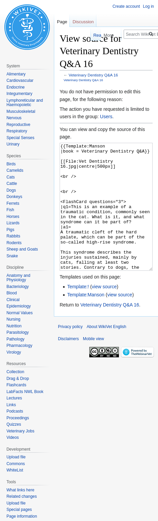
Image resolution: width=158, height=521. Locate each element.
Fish (10, 209)
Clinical (13, 299)
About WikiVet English (106, 352)
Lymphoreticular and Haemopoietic (24, 102)
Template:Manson (85, 320)
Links (11, 404)
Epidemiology (18, 306)
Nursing (13, 319)
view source (104, 312)
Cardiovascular (19, 80)
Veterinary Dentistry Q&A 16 (93, 75)
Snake (12, 256)
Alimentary (16, 74)
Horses (12, 216)
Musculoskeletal (20, 111)
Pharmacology (19, 345)
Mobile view (93, 364)
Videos (12, 437)
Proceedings (17, 418)
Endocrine (15, 87)
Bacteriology (17, 286)
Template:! (78, 312)
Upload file (16, 457)
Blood (11, 293)
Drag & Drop (17, 378)
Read (93, 35)
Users (106, 116)
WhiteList (14, 470)
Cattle (11, 183)
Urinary (13, 144)
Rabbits (13, 236)
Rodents (14, 242)
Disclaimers (68, 364)
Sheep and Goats (22, 249)
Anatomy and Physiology (18, 278)
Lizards (13, 223)
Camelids (14, 170)
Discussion (83, 21)
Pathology (15, 339)
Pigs (10, 229)
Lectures (14, 398)
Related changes (21, 496)
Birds (10, 164)
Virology (13, 352)
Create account (126, 6)
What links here (20, 490)
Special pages (19, 509)
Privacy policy (70, 352)
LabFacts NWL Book (24, 391)
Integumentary (19, 93)
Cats (10, 177)
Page (62, 21)
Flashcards (16, 385)
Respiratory (16, 131)
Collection (15, 371)
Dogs (11, 190)
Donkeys (14, 196)
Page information (21, 516)
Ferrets (12, 203)
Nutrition (14, 326)
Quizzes (13, 424)
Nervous (14, 118)
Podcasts (14, 411)
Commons (15, 463)
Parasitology (17, 332)
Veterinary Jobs (20, 431)
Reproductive (18, 124)
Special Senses (20, 137)
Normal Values (19, 313)
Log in (148, 6)
